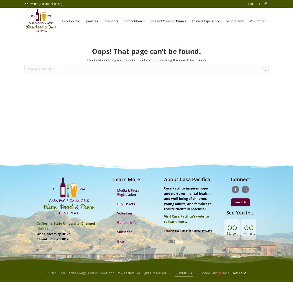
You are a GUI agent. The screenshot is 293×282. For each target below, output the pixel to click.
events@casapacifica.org (43, 3)
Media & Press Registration (128, 192)
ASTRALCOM (236, 273)
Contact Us (184, 273)
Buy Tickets (126, 204)
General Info (127, 222)
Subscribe (124, 232)
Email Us (240, 202)
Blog (250, 3)
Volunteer (124, 213)
